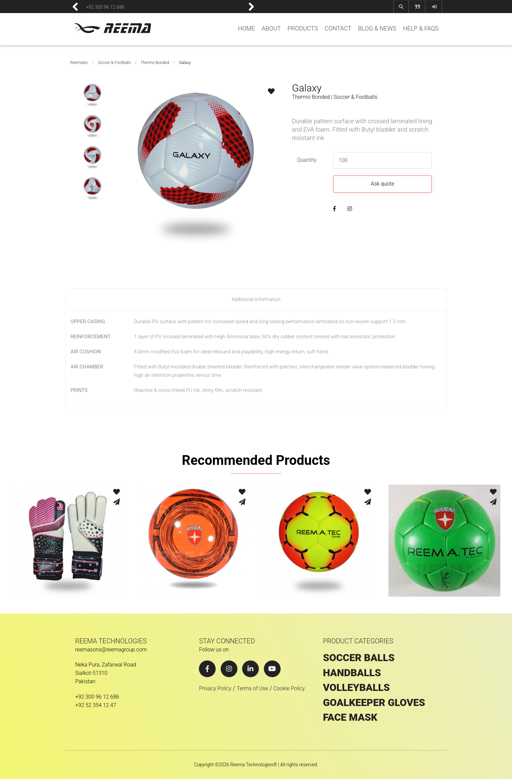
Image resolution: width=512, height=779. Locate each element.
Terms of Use (252, 688)
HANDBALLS (352, 673)
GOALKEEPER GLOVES (374, 702)
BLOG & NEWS (377, 28)
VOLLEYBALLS (356, 687)
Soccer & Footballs (114, 62)
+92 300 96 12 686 (105, 6)
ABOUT (271, 28)
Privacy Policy (215, 688)
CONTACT (338, 28)
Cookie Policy (289, 688)
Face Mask (350, 717)
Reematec (79, 62)
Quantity (306, 160)
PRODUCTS (303, 28)
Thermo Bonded (155, 62)
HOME (246, 28)
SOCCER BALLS (358, 657)
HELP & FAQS (420, 28)
